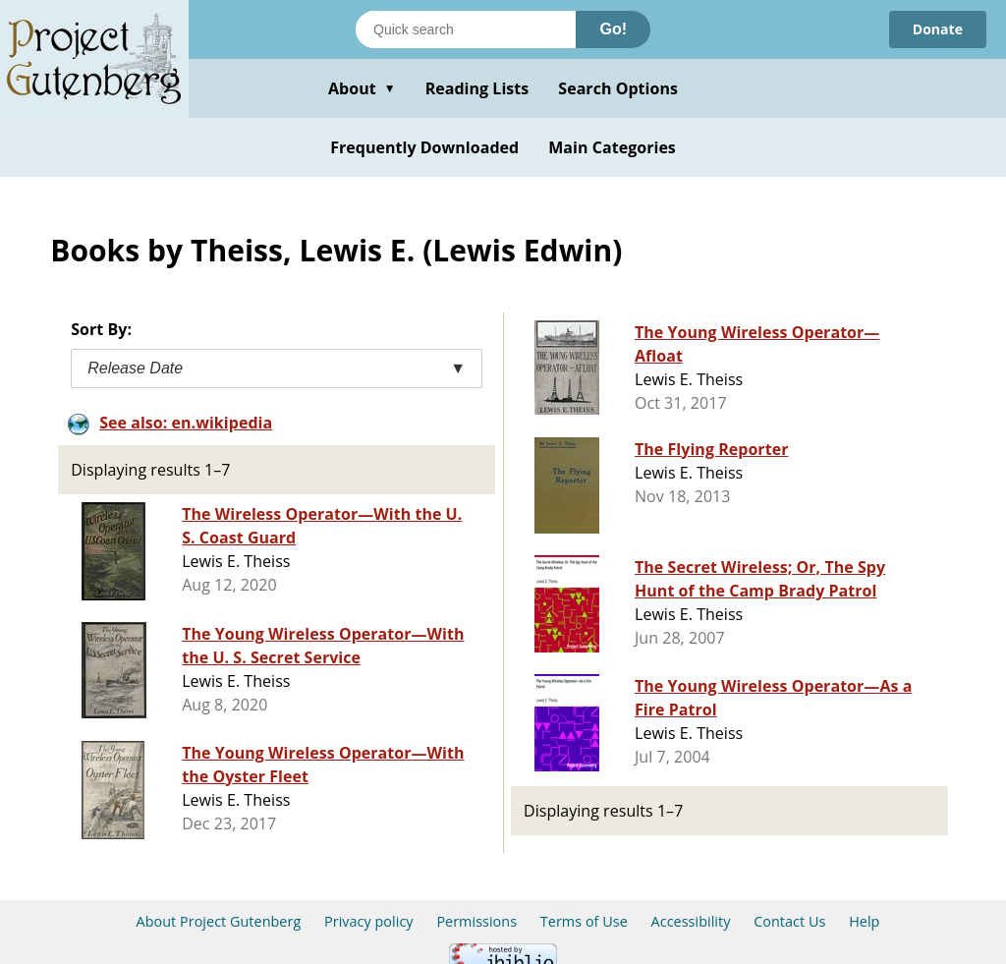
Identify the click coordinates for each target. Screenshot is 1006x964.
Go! (613, 29)
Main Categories (612, 147)
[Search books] (466, 29)
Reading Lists (477, 88)
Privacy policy (369, 921)
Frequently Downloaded (424, 147)
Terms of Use (584, 921)
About (362, 88)
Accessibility (691, 921)
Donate (938, 29)
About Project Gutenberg (219, 921)
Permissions (476, 921)
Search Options (618, 88)
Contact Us (789, 921)
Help (864, 921)
